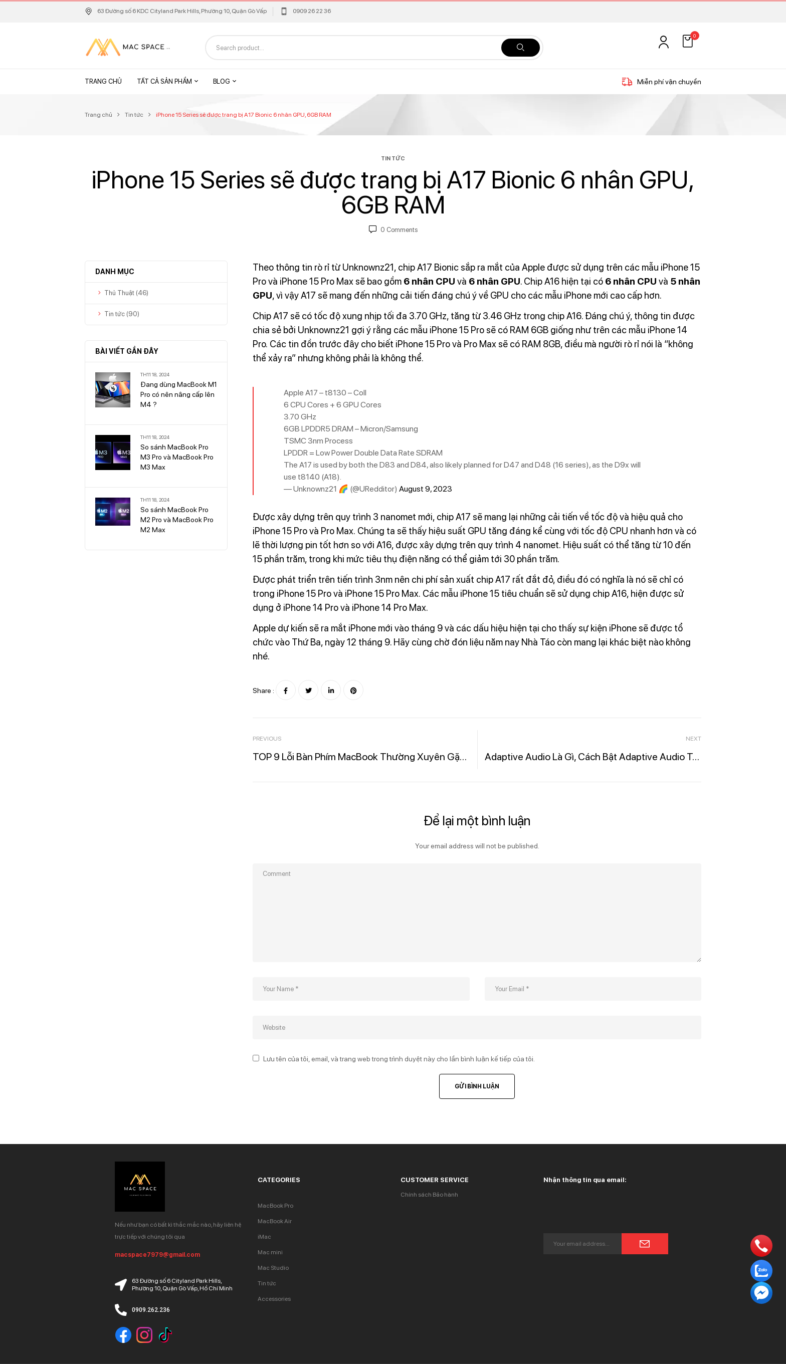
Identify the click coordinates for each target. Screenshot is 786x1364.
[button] (688, 41)
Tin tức (134, 114)
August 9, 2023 (425, 489)
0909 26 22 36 (312, 11)
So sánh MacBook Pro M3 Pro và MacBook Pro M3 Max (177, 457)
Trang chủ (98, 114)
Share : (263, 691)
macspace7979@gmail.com (157, 1254)
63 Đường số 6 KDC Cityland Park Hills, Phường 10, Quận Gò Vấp (176, 11)
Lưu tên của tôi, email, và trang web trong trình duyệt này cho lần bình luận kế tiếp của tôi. (399, 1059)
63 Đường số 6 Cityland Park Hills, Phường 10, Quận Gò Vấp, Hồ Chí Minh (182, 1284)
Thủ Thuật (119, 293)
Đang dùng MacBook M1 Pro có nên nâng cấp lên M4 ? (178, 394)
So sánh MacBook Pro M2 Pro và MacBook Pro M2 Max (177, 520)
